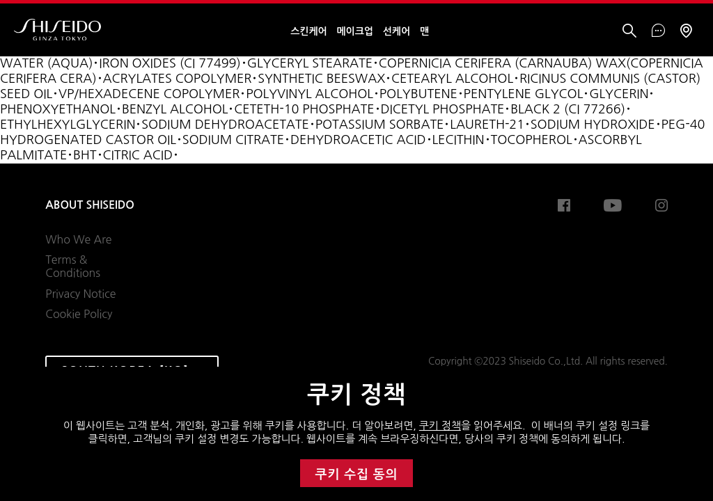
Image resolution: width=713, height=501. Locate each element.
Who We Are (78, 239)
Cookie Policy (78, 313)
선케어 (396, 31)
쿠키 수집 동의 (356, 474)
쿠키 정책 (440, 425)
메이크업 (355, 31)
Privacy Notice (80, 293)
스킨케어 (308, 31)
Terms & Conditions (72, 266)
